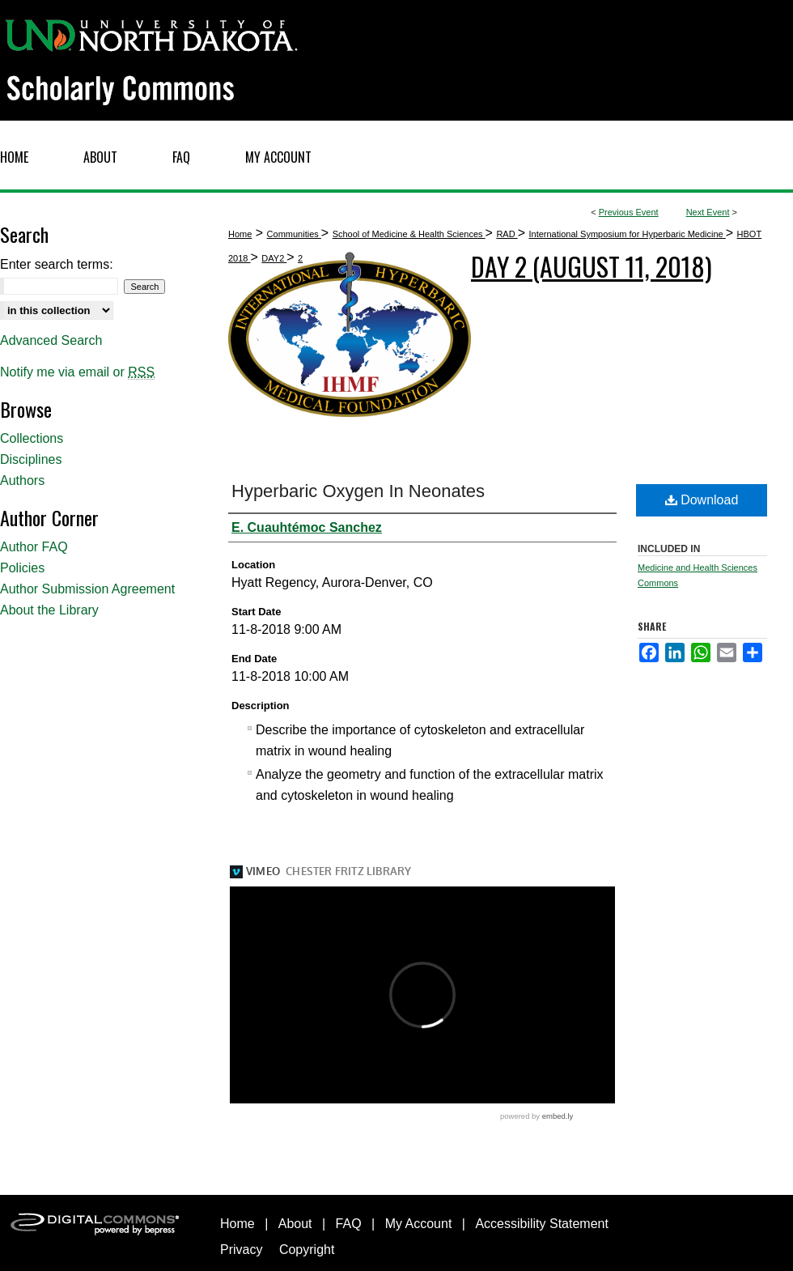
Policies (22, 568)
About (295, 1224)
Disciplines (30, 459)
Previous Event (629, 212)
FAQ (349, 1224)
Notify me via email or (77, 372)
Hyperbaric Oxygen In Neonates (358, 491)
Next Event (708, 212)
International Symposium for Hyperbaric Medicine (626, 234)
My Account (418, 1224)
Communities (294, 234)
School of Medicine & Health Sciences (409, 234)
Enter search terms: (56, 264)
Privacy (241, 1249)
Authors (22, 480)
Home (240, 234)
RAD (506, 234)
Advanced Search (51, 340)
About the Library (49, 610)
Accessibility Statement (542, 1224)
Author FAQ (34, 547)
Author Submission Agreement (87, 589)
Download (702, 500)
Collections (31, 438)
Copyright (306, 1249)
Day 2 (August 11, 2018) (591, 266)
